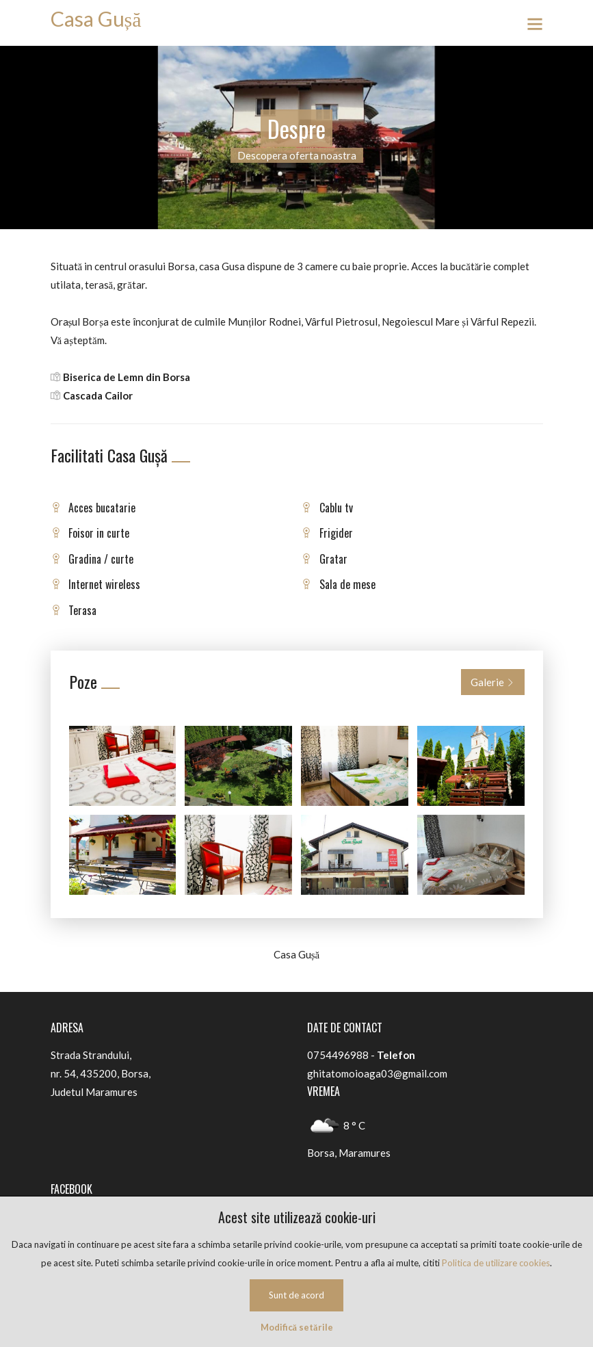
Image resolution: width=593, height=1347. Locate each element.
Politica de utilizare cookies (496, 1262)
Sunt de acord (296, 1295)
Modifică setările (297, 1327)
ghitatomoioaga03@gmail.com (377, 1073)
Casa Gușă (96, 18)
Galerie (492, 682)
